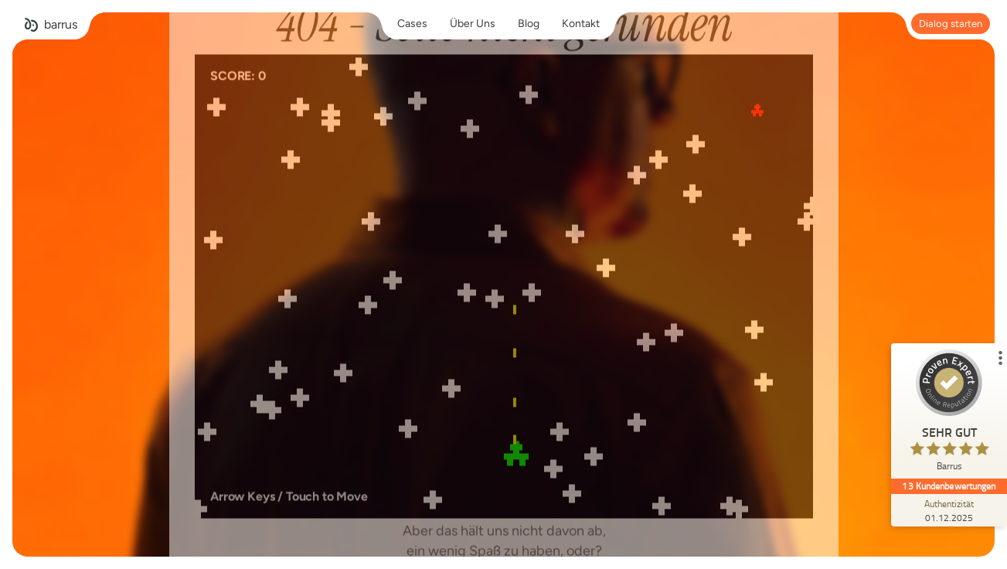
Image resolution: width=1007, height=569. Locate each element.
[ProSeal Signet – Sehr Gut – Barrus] (949, 414)
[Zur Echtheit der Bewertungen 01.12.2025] (949, 510)
